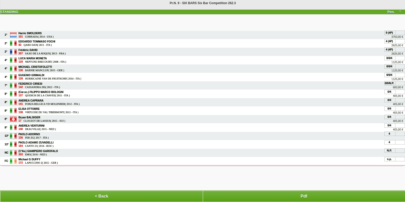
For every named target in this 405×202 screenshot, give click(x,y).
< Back (101, 196)
